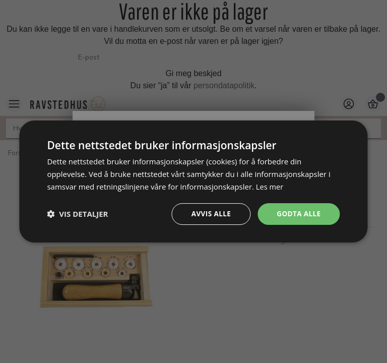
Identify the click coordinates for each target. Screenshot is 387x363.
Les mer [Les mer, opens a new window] (270, 186)
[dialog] (193, 181)
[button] (77, 213)
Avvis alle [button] (208, 213)
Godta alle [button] (297, 213)
